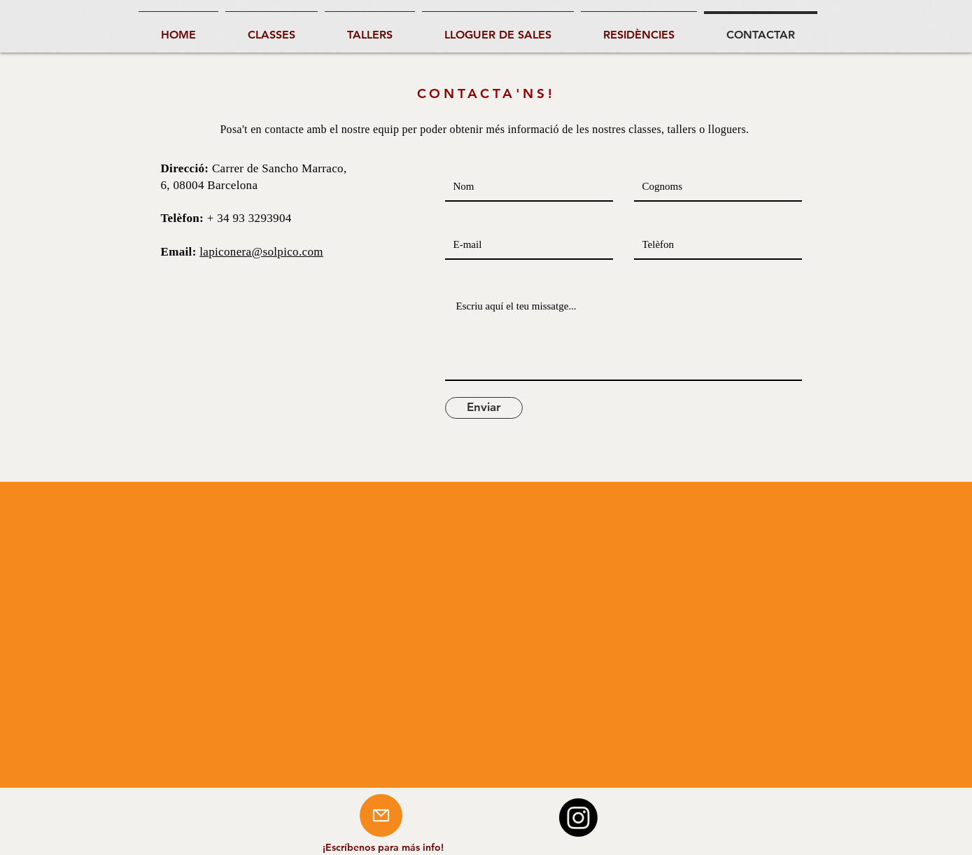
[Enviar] (484, 408)
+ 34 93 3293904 (249, 218)
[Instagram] (578, 817)
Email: (180, 251)
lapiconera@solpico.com (261, 251)
